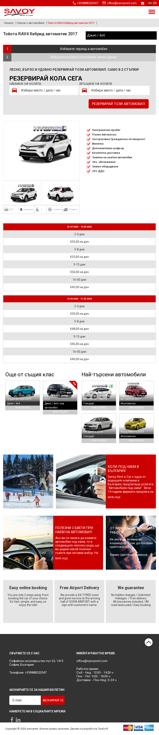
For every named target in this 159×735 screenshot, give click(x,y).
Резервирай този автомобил (118, 104)
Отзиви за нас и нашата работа (132, 530)
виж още (114, 497)
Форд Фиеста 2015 (132, 431)
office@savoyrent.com (122, 3)
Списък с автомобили (30, 22)
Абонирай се (53, 700)
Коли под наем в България (123, 468)
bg (150, 3)
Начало (9, 22)
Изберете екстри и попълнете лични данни (84, 57)
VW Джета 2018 (92, 431)
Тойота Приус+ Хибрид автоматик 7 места (97, 397)
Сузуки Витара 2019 (18, 398)
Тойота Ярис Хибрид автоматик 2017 (133, 397)
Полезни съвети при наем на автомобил (74, 530)
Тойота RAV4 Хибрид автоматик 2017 (71, 22)
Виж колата (22, 407)
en (155, 3)
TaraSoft (103, 728)
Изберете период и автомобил (83, 49)
